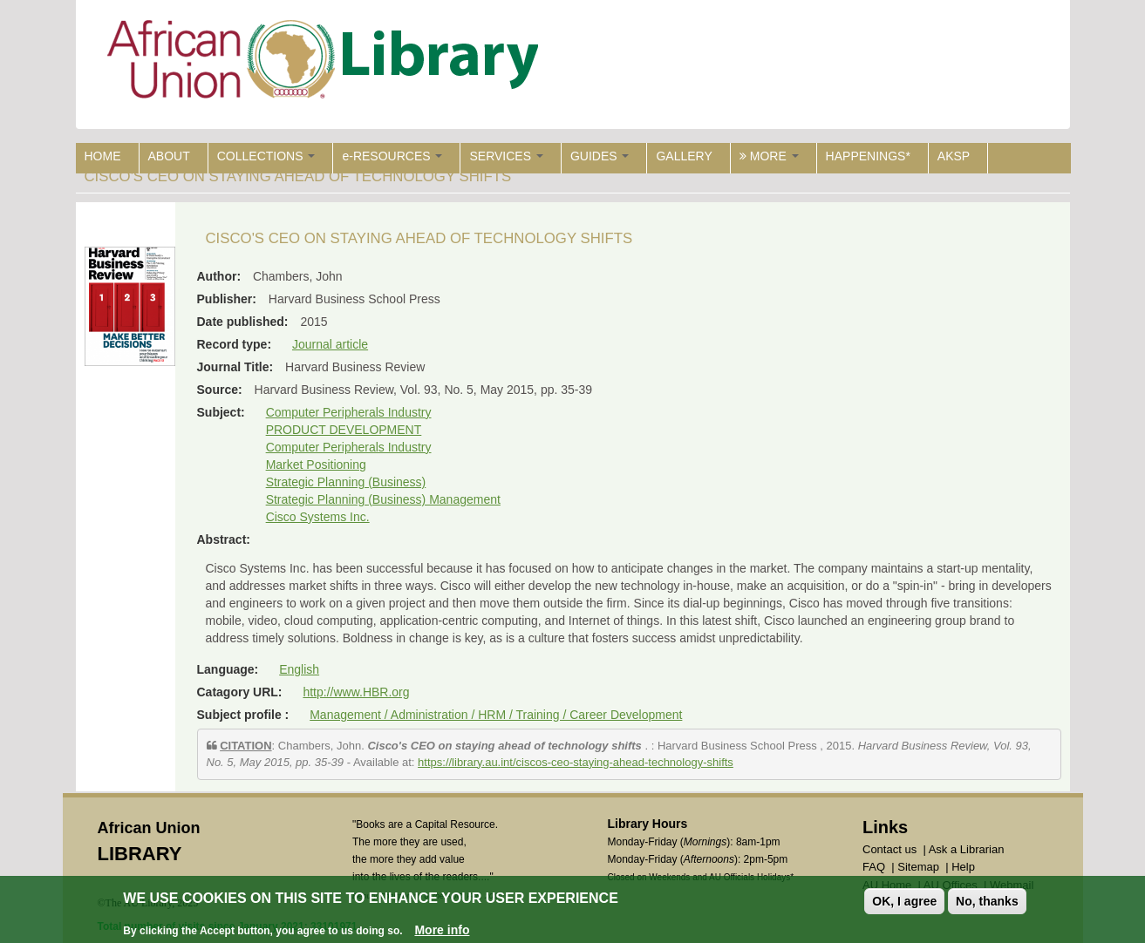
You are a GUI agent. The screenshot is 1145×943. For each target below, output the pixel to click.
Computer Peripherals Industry (349, 412)
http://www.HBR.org (356, 692)
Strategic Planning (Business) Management (383, 499)
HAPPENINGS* (868, 156)
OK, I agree (904, 901)
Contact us (889, 849)
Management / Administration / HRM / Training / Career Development (496, 715)
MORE (769, 156)
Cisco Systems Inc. (318, 517)
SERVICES (505, 156)
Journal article (330, 344)
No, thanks (987, 901)
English (299, 669)
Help (963, 866)
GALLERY (684, 156)
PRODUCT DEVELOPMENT (344, 430)
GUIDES (600, 156)
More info (441, 930)
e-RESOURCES (392, 156)
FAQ (873, 866)
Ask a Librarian (967, 849)
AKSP (953, 156)
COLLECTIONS (266, 156)
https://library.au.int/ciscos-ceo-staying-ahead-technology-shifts (575, 762)
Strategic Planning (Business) (346, 482)
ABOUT (169, 156)
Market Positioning (316, 465)
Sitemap (918, 866)
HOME (103, 156)
